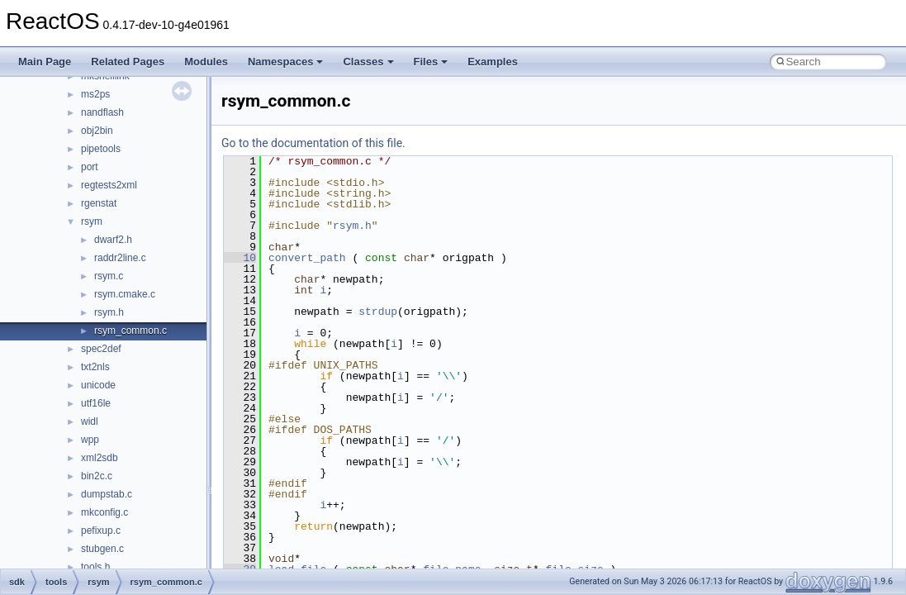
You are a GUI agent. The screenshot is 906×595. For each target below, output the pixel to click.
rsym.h (109, 312)
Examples (492, 61)
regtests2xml (109, 185)
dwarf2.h (113, 239)
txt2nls (95, 367)
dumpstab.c (106, 494)
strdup (377, 311)
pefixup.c (101, 530)
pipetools (101, 149)
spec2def (101, 349)
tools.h (95, 567)
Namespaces (286, 61)
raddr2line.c (120, 258)
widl (89, 421)
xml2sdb (99, 458)
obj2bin (97, 130)
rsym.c (108, 276)
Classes (368, 61)
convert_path (307, 257)
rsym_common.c (130, 330)
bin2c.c (96, 476)
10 (240, 257)
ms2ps (95, 94)
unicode (98, 385)
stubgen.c (102, 549)
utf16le (96, 403)
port (89, 167)
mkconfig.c (104, 512)
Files (431, 61)
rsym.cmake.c (124, 294)
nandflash (102, 112)
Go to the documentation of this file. (313, 143)
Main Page (44, 61)
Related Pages (127, 61)
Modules (206, 61)
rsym (91, 221)
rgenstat (98, 203)
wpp (90, 439)
